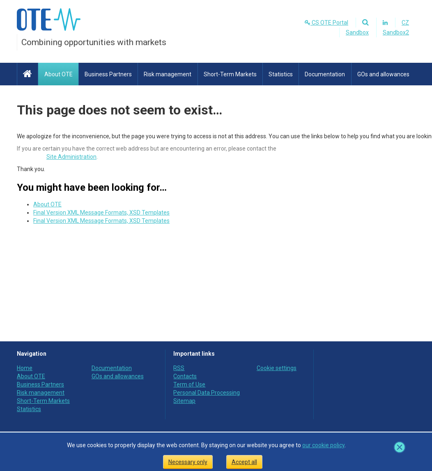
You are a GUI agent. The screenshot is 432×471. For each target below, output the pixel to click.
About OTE (47, 204)
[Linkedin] (385, 22)
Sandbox (357, 32)
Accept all (244, 462)
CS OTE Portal (326, 22)
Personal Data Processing (206, 392)
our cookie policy (323, 445)
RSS (178, 368)
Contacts (185, 376)
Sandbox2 (396, 32)
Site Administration (71, 156)
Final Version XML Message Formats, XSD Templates (101, 212)
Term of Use (189, 384)
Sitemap (184, 401)
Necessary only (187, 462)
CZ (405, 22)
